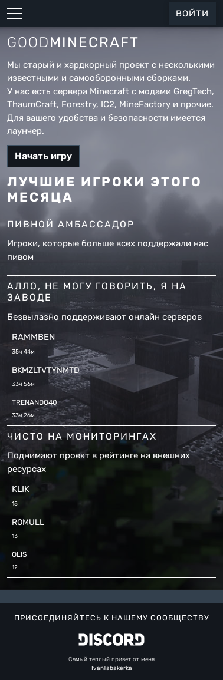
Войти (192, 13)
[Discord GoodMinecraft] (111, 639)
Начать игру (43, 155)
